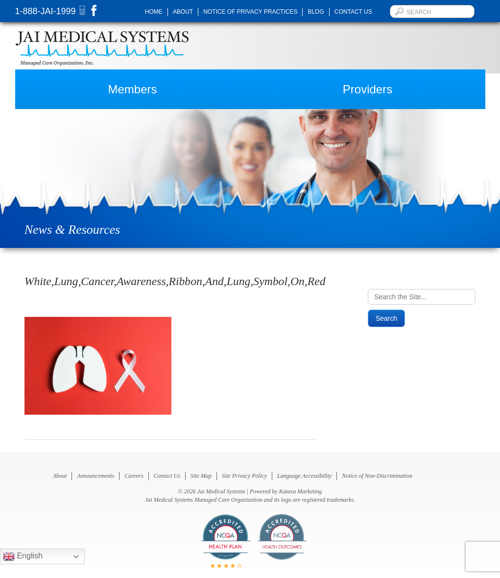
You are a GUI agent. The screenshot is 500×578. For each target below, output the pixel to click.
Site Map (201, 475)
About (183, 11)
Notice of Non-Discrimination (377, 475)
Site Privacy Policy (244, 475)
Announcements (95, 475)
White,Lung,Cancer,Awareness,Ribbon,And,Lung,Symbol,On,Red (175, 281)
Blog (316, 11)
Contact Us (353, 11)
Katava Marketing (300, 491)
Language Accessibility (304, 475)
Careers (133, 475)
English (23, 556)
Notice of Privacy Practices (250, 11)
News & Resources (72, 229)
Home (154, 11)
